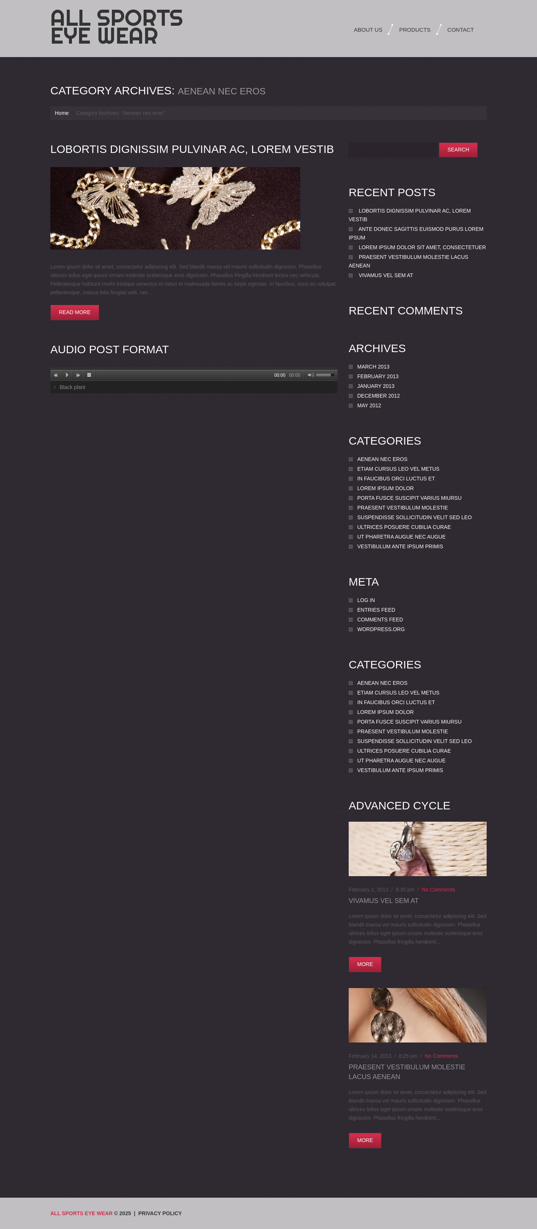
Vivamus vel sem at (386, 275)
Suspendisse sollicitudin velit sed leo (414, 517)
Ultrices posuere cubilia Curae (404, 527)
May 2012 (369, 405)
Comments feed (380, 620)
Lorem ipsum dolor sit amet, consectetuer (422, 247)
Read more (75, 312)
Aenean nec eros (382, 459)
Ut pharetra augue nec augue (401, 537)
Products (414, 29)
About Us (368, 29)
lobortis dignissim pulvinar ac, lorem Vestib (191, 149)
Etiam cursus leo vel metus (398, 469)
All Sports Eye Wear (116, 26)
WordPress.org (381, 629)
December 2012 (378, 396)
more (365, 964)
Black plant (72, 387)
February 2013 (378, 376)
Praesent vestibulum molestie (402, 508)
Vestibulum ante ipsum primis (400, 546)
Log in (366, 600)
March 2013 (373, 367)
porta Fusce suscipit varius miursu (409, 498)
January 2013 (376, 386)
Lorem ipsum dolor (385, 488)
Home (62, 113)
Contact (461, 29)
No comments (438, 890)
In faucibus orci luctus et (396, 479)
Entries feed (376, 610)
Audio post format (109, 349)
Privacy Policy (160, 1213)
